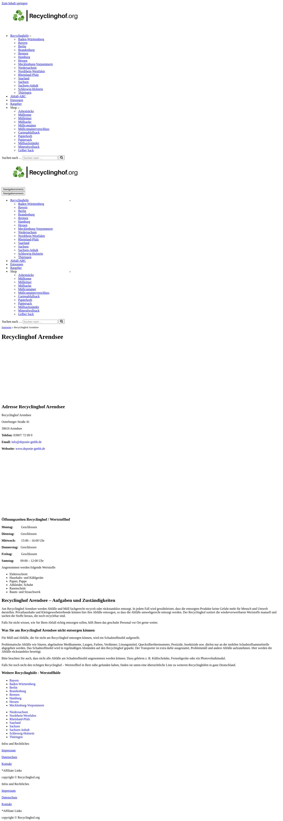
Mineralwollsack (29, 146)
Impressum (9, 750)
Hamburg (24, 57)
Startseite (6, 327)
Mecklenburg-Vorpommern (35, 64)
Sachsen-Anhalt (28, 85)
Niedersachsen (27, 67)
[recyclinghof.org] (51, 28)
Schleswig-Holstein (30, 89)
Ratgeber (16, 104)
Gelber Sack (26, 150)
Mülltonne (24, 114)
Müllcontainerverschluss (33, 129)
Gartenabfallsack (29, 132)
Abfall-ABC (18, 96)
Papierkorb (25, 136)
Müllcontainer (27, 125)
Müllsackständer (28, 143)
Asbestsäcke (26, 111)
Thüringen (24, 92)
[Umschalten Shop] (70, 271)
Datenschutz (9, 757)
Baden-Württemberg (31, 39)
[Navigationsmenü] (13, 189)
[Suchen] (40, 158)
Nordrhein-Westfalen (31, 71)
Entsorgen (16, 100)
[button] (30, 36)
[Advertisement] (141, 372)
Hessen (22, 60)
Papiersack (25, 139)
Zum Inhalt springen (14, 3)
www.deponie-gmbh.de (30, 448)
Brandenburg (26, 50)
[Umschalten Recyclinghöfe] (70, 200)
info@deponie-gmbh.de (26, 442)
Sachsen (23, 82)
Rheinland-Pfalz (28, 74)
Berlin (22, 46)
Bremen (23, 53)
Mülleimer (25, 118)
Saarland (23, 78)
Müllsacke (24, 121)
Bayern (22, 42)
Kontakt (7, 763)
